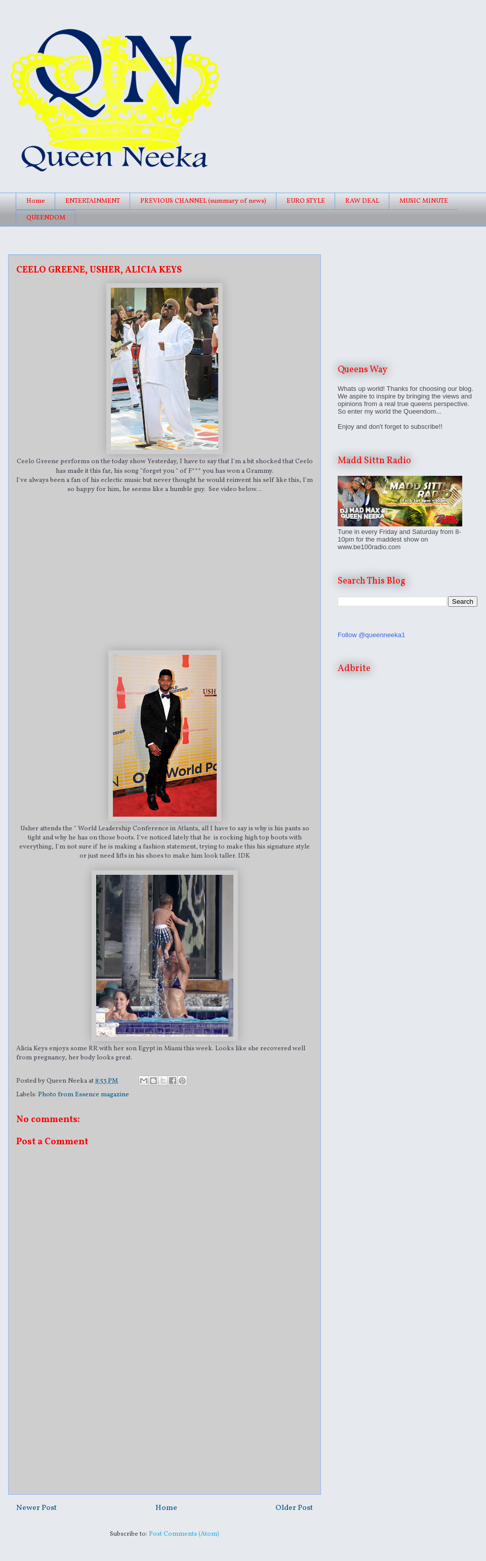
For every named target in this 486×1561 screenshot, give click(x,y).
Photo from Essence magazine (83, 1094)
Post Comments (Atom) (184, 1534)
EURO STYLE (306, 201)
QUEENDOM (45, 217)
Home (35, 201)
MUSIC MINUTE (423, 201)
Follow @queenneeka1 (371, 635)
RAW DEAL (362, 201)
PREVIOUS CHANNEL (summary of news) (203, 201)
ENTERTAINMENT (92, 201)
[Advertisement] (164, 1436)
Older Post (294, 1507)
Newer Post (36, 1507)
